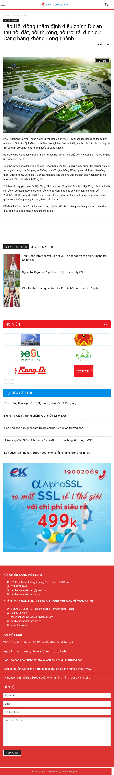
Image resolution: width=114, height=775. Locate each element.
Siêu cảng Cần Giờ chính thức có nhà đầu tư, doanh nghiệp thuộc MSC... (49, 440)
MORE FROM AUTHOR (42, 247)
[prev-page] (5, 305)
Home (6, 15)
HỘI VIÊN (12, 324)
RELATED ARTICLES (16, 247)
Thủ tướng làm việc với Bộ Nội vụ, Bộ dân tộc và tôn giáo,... (41, 403)
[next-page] (11, 305)
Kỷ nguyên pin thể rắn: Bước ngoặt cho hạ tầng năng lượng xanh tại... (47, 452)
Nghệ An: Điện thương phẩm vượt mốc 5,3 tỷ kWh (53, 272)
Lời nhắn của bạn (57, 731)
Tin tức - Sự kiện (20, 15)
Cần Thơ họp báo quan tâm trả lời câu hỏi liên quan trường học (61, 288)
